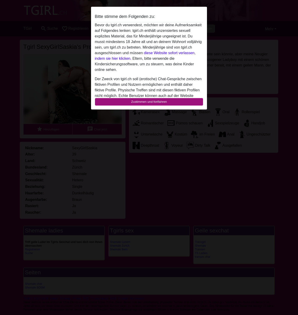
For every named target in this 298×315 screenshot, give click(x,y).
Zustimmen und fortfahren (149, 101)
